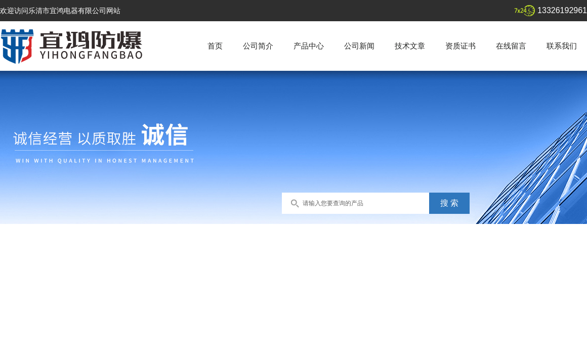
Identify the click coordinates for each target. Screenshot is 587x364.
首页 (215, 45)
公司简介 (258, 45)
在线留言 (511, 45)
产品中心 (309, 45)
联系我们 (562, 45)
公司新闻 (359, 45)
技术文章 (410, 45)
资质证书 (460, 45)
